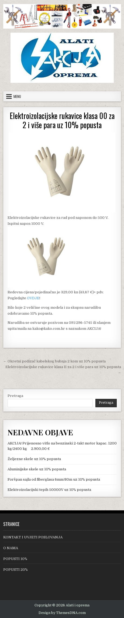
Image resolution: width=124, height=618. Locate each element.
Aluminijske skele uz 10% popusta (37, 469)
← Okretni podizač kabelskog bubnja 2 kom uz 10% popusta (54, 361)
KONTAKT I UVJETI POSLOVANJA (33, 537)
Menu (17, 96)
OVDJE (33, 298)
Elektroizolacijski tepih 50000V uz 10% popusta (49, 490)
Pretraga (15, 396)
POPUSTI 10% (15, 559)
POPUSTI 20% (15, 570)
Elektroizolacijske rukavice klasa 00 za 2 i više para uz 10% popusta (62, 120)
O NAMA (10, 548)
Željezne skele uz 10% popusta (34, 459)
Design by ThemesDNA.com (62, 613)
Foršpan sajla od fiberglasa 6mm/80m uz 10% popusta (54, 479)
